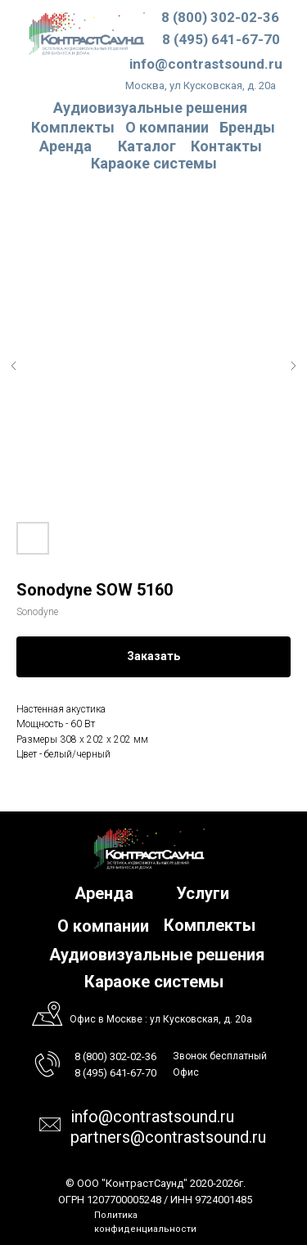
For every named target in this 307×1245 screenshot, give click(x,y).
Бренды (247, 127)
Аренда (65, 146)
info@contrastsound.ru (205, 64)
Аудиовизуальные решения (156, 954)
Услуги (202, 893)
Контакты (226, 146)
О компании (167, 127)
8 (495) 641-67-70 (221, 39)
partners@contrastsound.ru (168, 1137)
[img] (87, 33)
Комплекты (73, 127)
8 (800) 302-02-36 (220, 17)
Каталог (147, 146)
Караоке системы (154, 163)
